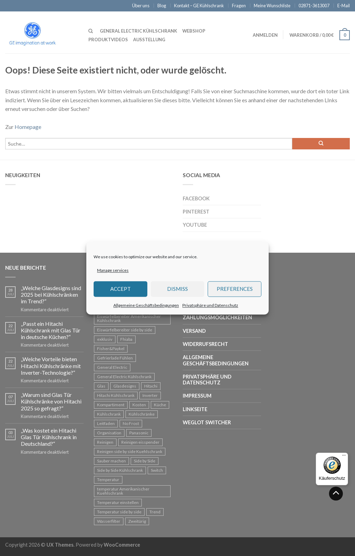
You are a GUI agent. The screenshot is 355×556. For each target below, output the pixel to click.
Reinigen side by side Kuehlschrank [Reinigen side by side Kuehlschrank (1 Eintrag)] (129, 451)
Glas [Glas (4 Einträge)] (101, 386)
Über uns (140, 5)
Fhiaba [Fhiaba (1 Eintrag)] (126, 339)
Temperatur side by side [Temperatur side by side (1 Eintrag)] (119, 511)
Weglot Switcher (207, 422)
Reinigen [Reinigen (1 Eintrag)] (105, 442)
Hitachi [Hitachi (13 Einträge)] (150, 386)
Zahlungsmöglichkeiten (217, 317)
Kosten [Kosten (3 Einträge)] (139, 404)
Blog (161, 5)
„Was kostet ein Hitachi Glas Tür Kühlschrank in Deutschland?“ (49, 437)
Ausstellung (149, 39)
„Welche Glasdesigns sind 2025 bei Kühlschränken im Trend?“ (51, 294)
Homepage (28, 126)
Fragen (239, 5)
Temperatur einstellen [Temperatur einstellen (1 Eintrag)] (118, 502)
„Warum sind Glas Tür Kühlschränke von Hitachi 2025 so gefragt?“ (51, 401)
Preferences (235, 289)
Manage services (113, 270)
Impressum (197, 396)
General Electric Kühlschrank (138, 31)
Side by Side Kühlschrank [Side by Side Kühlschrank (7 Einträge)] (120, 470)
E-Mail (343, 5)
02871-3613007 (313, 5)
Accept (120, 289)
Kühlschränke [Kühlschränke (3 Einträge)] (142, 414)
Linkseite (195, 409)
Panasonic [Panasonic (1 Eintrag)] (138, 432)
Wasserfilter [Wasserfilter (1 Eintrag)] (108, 521)
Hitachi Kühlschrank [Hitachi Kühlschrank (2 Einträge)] (116, 395)
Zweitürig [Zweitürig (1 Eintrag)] (137, 521)
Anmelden (265, 35)
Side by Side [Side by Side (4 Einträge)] (144, 460)
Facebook (196, 198)
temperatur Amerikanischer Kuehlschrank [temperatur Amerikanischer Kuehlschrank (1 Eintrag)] (123, 491)
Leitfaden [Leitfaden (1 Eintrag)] (106, 423)
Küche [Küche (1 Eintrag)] (160, 404)
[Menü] (344, 457)
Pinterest (196, 212)
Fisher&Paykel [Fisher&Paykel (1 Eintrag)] (110, 348)
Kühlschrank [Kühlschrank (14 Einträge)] (109, 414)
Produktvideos (108, 39)
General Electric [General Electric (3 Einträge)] (112, 367)
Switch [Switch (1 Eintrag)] (157, 470)
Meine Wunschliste (272, 5)
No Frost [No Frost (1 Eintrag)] (131, 423)
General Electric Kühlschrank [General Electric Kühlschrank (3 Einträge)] (124, 376)
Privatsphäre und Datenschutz (210, 305)
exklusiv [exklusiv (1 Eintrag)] (104, 339)
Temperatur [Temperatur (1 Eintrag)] (108, 479)
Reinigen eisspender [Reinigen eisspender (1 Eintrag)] (140, 442)
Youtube (195, 225)
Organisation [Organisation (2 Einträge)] (109, 432)
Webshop (193, 31)
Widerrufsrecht (205, 344)
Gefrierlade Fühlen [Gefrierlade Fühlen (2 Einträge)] (115, 357)
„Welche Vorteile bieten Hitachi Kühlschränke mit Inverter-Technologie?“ (51, 365)
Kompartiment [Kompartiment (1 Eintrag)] (110, 404)
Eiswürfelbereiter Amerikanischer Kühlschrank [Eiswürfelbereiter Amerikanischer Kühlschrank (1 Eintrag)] (129, 318)
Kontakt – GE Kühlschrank (199, 5)
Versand (194, 331)
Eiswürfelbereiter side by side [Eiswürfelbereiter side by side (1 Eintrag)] (124, 329)
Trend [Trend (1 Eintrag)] (155, 511)
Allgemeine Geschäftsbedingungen (146, 305)
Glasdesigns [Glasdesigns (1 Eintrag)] (124, 386)
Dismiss (177, 289)
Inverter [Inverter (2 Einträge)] (150, 395)
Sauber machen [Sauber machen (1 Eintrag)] (111, 460)
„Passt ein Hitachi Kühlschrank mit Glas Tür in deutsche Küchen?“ (50, 330)
